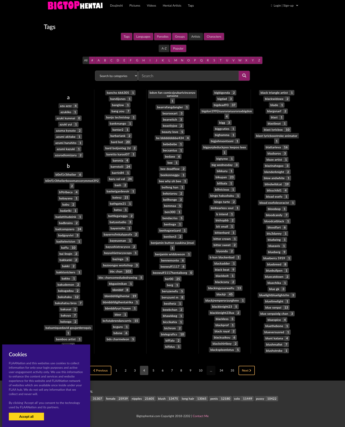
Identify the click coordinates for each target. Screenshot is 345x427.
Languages (143, 36)
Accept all (26, 416)
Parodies (163, 36)
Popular (178, 48)
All (86, 60)
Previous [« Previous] (100, 370)
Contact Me (201, 416)
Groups (180, 36)
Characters (214, 36)
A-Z (164, 48)
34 (221, 370)
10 (200, 370)
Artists (195, 36)
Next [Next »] (246, 370)
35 (232, 370)
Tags (127, 36)
